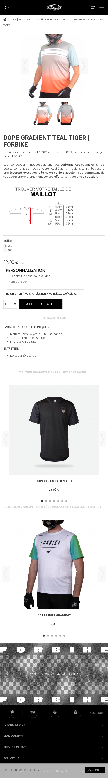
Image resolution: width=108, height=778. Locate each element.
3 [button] (50, 501)
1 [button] (42, 501)
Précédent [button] (25, 66)
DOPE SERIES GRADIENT (54, 615)
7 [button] (66, 501)
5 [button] (58, 501)
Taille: (7, 241)
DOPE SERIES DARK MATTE (54, 481)
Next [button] (102, 439)
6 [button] (62, 501)
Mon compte (13, 736)
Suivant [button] (83, 66)
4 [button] (54, 501)
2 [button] (46, 501)
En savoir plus (54, 317)
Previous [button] (6, 439)
